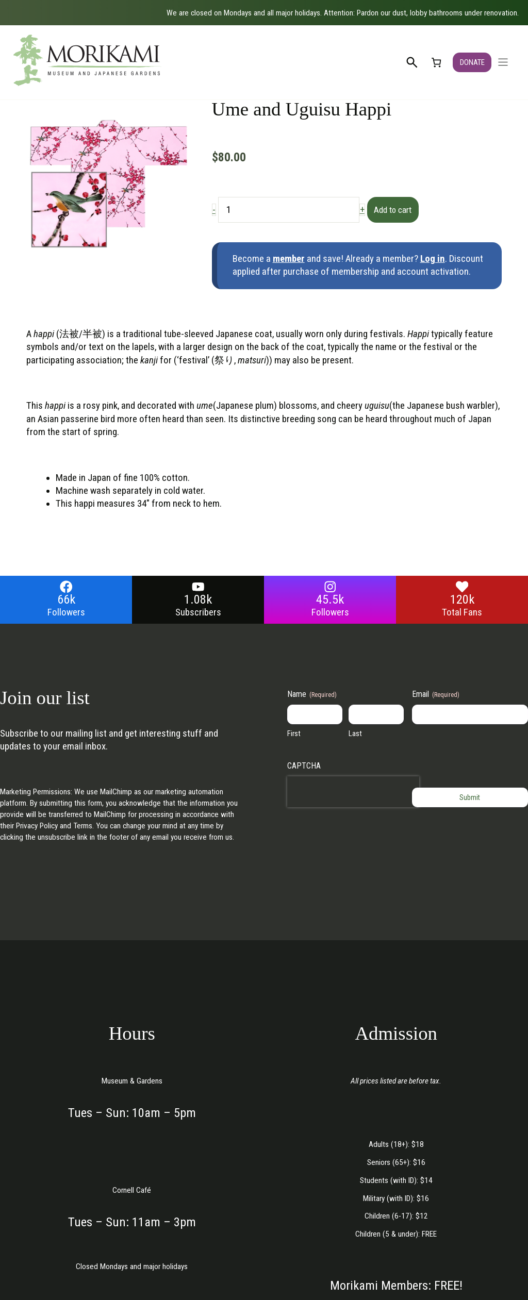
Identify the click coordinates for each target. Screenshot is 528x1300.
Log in (432, 258)
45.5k (330, 599)
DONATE (472, 62)
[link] (435, 62)
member (289, 258)
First (294, 734)
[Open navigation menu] (503, 62)
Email (435, 695)
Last (355, 734)
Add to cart (398, 209)
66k (66, 599)
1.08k (198, 599)
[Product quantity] (288, 210)
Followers (66, 612)
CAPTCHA (304, 766)
